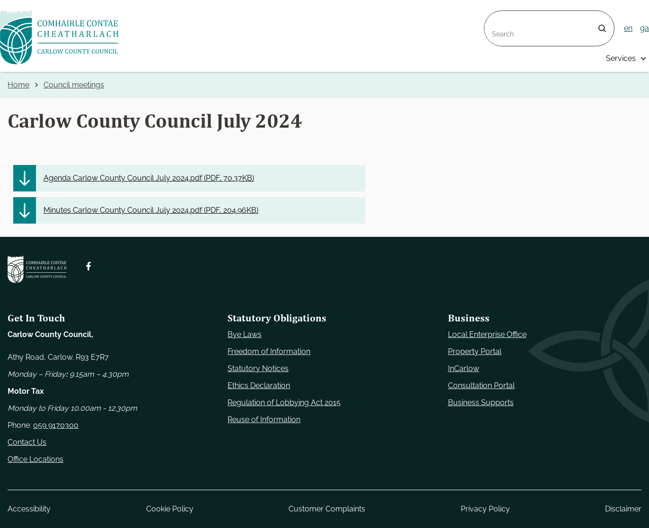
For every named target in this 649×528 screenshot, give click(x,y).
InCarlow (463, 368)
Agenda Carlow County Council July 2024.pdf (149, 178)
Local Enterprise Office (487, 334)
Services (621, 58)
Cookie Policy (169, 508)
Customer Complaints (327, 508)
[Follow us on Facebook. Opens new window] (88, 266)
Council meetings (74, 84)
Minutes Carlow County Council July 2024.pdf (151, 210)
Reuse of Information (264, 419)
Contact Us (27, 442)
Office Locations (35, 459)
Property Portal (474, 351)
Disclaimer (623, 508)
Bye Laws (245, 334)
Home (18, 84)
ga (644, 28)
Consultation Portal (481, 385)
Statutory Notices (258, 368)
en (628, 28)
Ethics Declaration (259, 385)
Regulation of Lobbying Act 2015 (284, 402)
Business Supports (481, 402)
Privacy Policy (485, 508)
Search (496, 16)
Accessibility (29, 508)
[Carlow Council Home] (37, 270)
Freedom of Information (269, 351)
